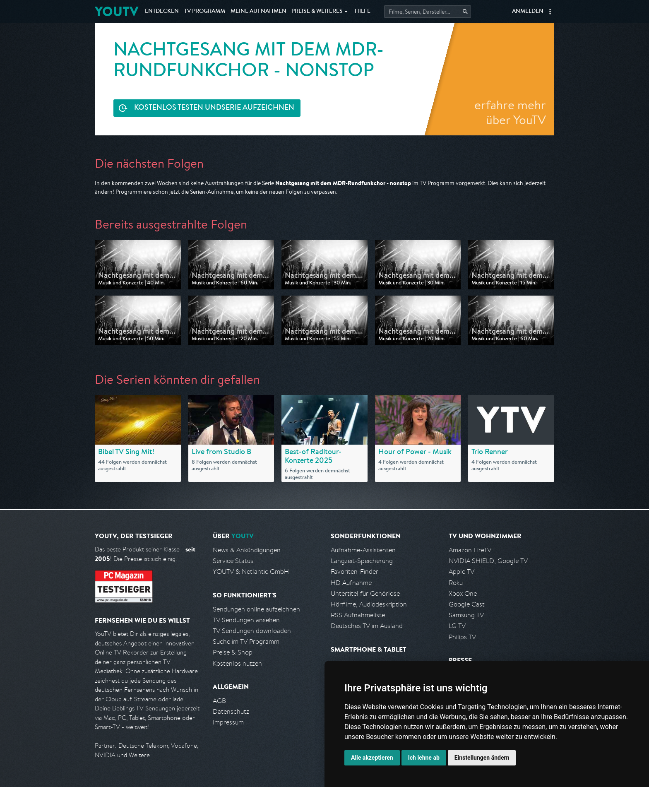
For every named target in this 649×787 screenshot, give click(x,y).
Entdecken (162, 11)
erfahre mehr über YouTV (510, 112)
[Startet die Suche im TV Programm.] (427, 11)
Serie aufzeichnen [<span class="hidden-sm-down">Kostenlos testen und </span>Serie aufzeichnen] (214, 108)
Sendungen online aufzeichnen (256, 609)
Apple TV (461, 571)
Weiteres (317, 11)
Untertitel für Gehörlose (365, 593)
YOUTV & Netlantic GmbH (251, 571)
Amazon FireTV (470, 550)
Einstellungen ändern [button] (482, 757)
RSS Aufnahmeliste (358, 615)
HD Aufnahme (351, 582)
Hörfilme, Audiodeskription (369, 604)
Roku (456, 582)
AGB (219, 700)
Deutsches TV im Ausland (367, 625)
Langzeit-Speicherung (362, 560)
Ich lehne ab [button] (424, 757)
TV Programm (204, 11)
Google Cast (467, 604)
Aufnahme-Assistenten (363, 550)
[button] (550, 11)
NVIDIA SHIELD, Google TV (488, 560)
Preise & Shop (232, 652)
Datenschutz (231, 711)
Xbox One (463, 593)
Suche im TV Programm (246, 641)
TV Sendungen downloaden (252, 630)
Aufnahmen (258, 11)
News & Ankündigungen (247, 550)
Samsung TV (466, 615)
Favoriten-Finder (354, 571)
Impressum (228, 722)
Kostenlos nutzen (237, 663)
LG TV (457, 625)
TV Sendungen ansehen (246, 620)
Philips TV (462, 637)
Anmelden (527, 11)
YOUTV (116, 11)
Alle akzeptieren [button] (372, 757)
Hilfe (362, 11)
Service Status (233, 560)
